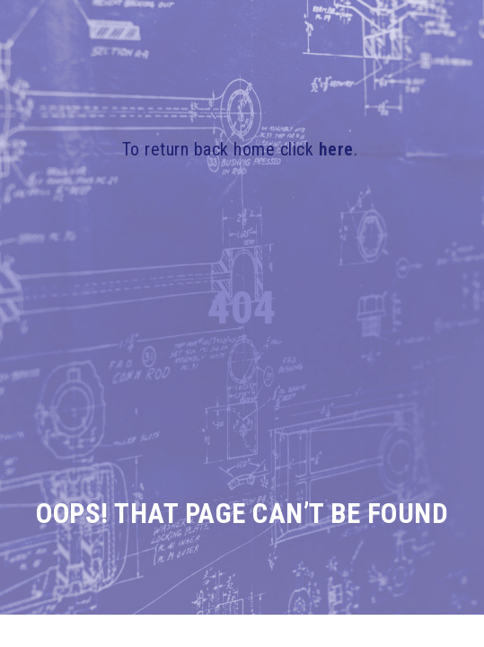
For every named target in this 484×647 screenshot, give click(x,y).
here (336, 149)
